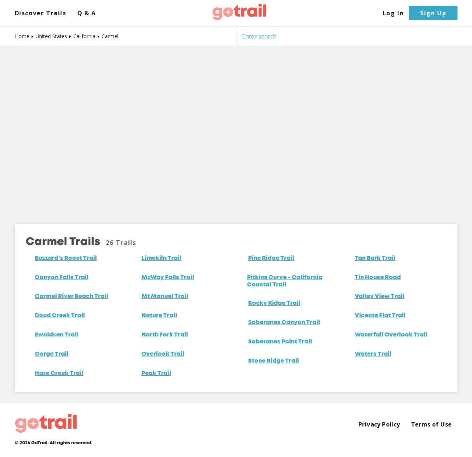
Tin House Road (378, 278)
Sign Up (433, 13)
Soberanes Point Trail (280, 342)
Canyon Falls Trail (62, 278)
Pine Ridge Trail (271, 258)
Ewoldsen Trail (56, 335)
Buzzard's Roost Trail (66, 258)
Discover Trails (40, 13)
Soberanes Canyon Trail (284, 323)
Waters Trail (373, 354)
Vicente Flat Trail (380, 316)
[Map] (236, 129)
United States (51, 36)
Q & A (86, 13)
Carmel (110, 36)
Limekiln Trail (161, 258)
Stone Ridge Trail (273, 361)
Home (22, 36)
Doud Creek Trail (60, 316)
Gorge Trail (52, 354)
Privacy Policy (379, 424)
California (84, 36)
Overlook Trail (162, 354)
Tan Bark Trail (375, 258)
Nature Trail (159, 316)
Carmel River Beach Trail (71, 296)
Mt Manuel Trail (164, 296)
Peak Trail (156, 373)
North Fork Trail (164, 335)
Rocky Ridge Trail (274, 303)
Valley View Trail (380, 296)
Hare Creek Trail (59, 373)
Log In (393, 13)
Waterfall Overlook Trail (391, 335)
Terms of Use (431, 424)
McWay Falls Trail (167, 278)
